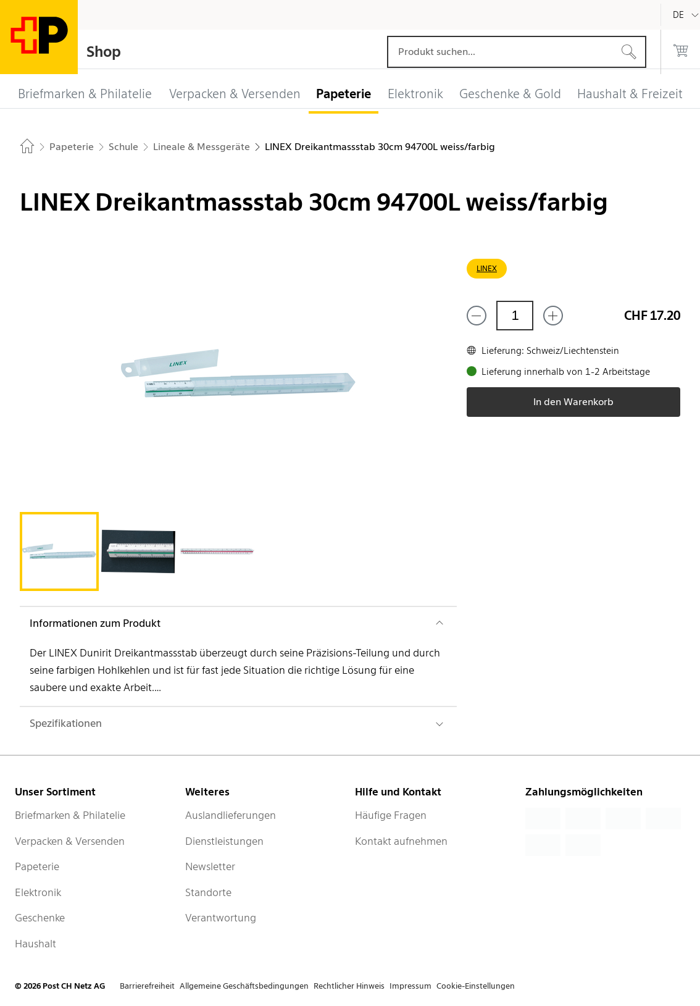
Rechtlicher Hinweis (349, 986)
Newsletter (210, 866)
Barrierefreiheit (147, 986)
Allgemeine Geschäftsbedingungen (244, 986)
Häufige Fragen (391, 815)
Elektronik (38, 892)
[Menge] (514, 315)
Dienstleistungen (224, 841)
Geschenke (40, 918)
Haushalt (35, 943)
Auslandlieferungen (230, 815)
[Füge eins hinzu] (553, 315)
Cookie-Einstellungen (475, 986)
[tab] (59, 551)
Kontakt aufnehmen (401, 841)
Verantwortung (220, 918)
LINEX (487, 268)
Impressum (410, 986)
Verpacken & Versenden (70, 841)
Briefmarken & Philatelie (70, 815)
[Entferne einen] (476, 315)
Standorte (208, 892)
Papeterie (37, 866)
